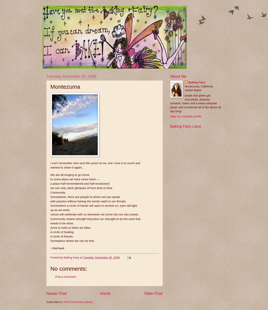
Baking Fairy (197, 82)
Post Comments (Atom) (78, 302)
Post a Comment (65, 276)
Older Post (153, 293)
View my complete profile (185, 116)
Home (105, 293)
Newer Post (56, 293)
